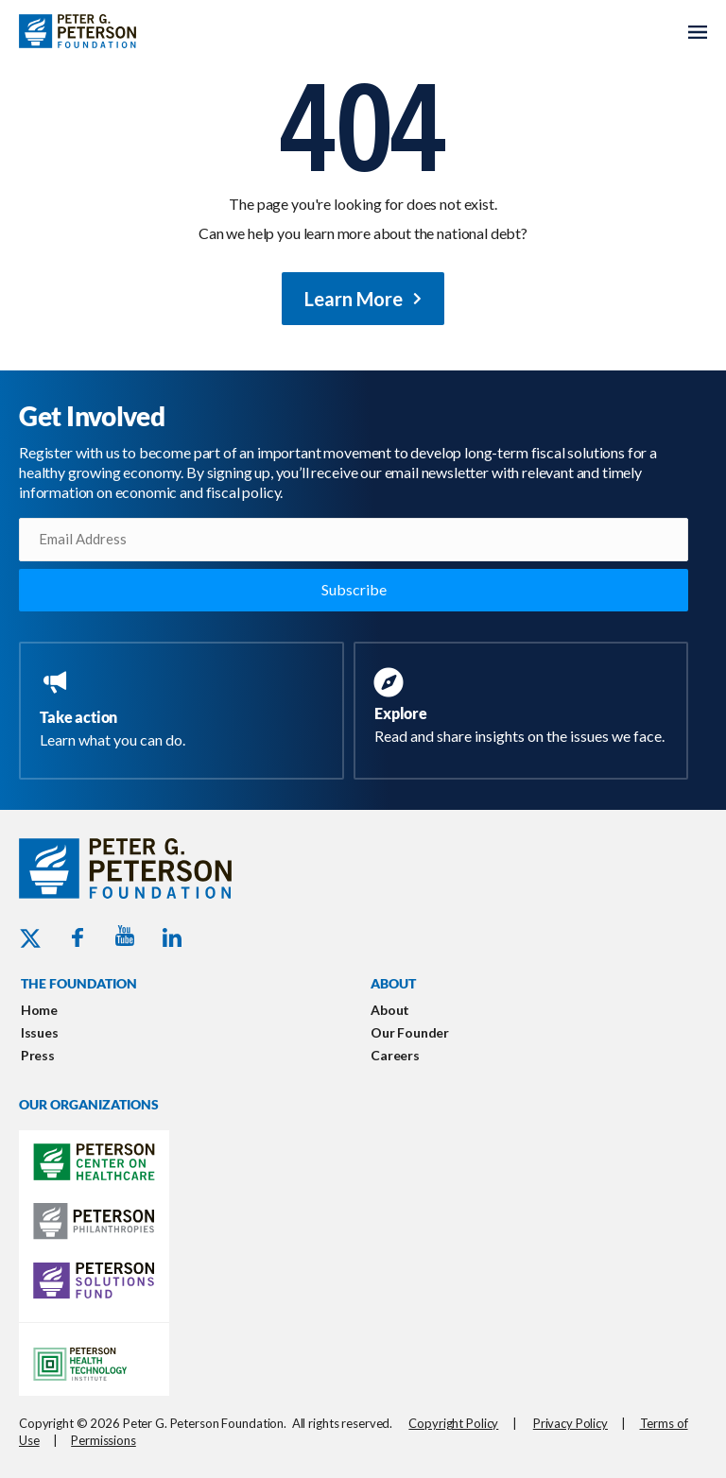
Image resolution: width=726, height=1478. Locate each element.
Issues (40, 1032)
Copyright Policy (453, 1423)
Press (38, 1055)
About (390, 1010)
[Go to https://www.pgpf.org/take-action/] (185, 710)
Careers (395, 1055)
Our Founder (410, 1032)
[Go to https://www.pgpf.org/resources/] (524, 708)
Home (39, 1010)
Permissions (103, 1440)
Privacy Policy (570, 1423)
